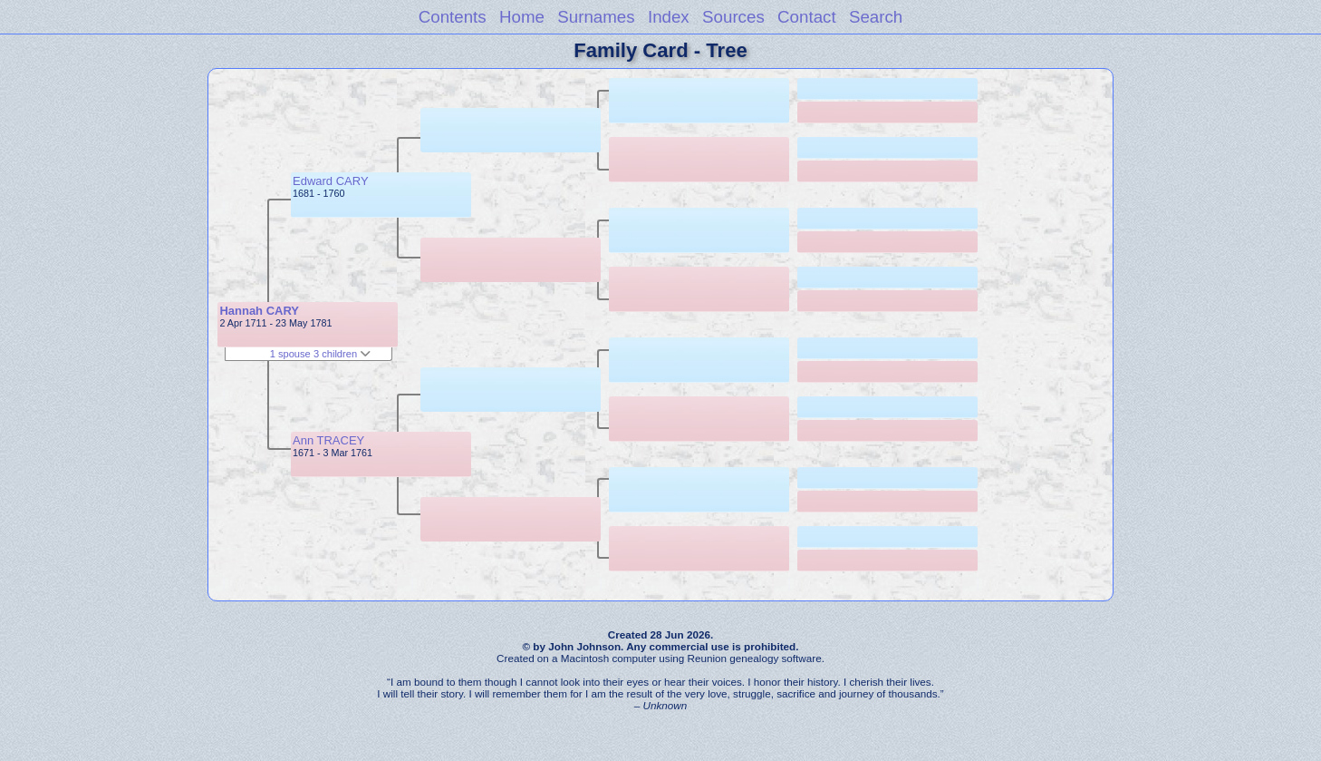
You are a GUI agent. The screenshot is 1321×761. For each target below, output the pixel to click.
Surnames (595, 16)
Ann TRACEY (328, 440)
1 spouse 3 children (320, 353)
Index (668, 16)
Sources (733, 16)
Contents (453, 16)
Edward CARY (331, 181)
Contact (806, 16)
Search (875, 16)
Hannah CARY (259, 310)
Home (522, 16)
